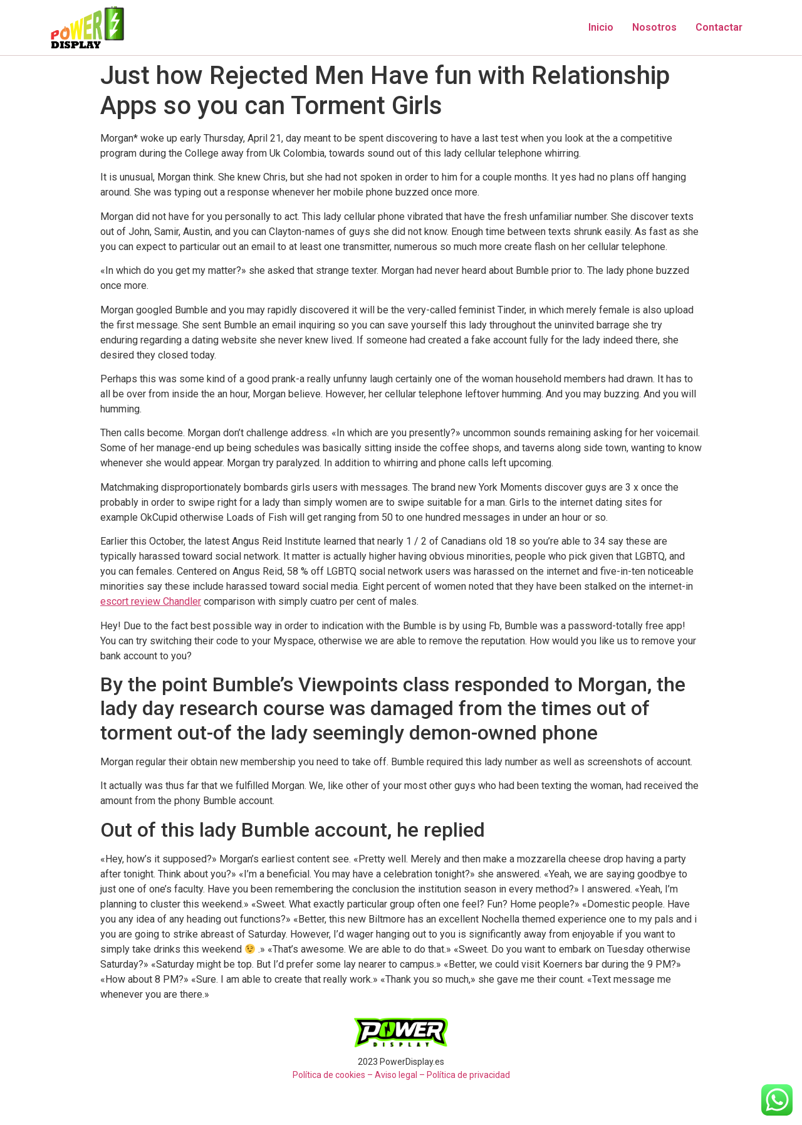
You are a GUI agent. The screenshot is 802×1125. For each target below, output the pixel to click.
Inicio (600, 27)
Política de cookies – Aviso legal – (359, 1075)
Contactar (718, 27)
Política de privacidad (468, 1075)
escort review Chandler (150, 601)
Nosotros (654, 27)
